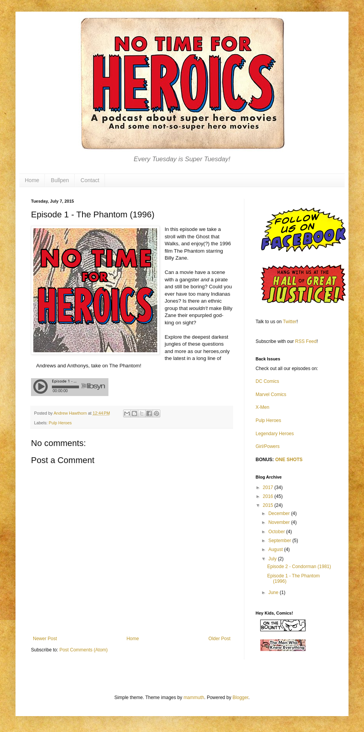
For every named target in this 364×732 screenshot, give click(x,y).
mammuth (194, 697)
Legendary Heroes (275, 433)
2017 (269, 487)
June (274, 592)
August (276, 549)
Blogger (241, 697)
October (277, 531)
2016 (269, 496)
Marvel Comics (271, 394)
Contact (90, 180)
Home (32, 180)
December (279, 513)
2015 (269, 505)
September (280, 540)
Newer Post (45, 638)
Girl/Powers (268, 446)
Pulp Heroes (60, 422)
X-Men (262, 407)
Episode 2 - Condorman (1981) (299, 566)
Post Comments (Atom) (83, 650)
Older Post (219, 638)
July (273, 558)
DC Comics (267, 381)
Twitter (290, 321)
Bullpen (60, 180)
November (279, 522)
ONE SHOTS (289, 459)
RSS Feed (305, 341)
